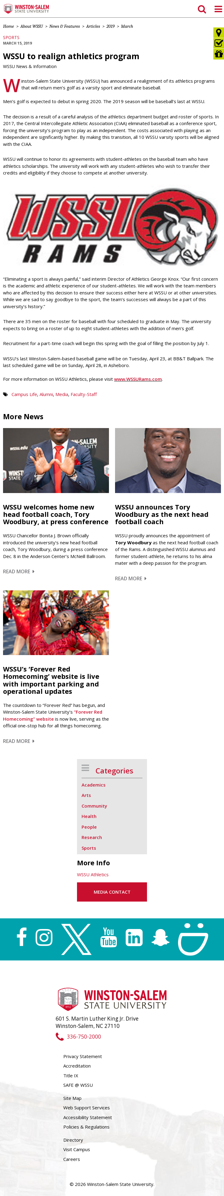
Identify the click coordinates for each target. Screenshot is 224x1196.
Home (8, 26)
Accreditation (77, 1066)
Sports (11, 37)
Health (89, 816)
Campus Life (24, 394)
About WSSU (31, 26)
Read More (18, 571)
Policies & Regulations (86, 1127)
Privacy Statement (82, 1056)
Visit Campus (76, 1149)
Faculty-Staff (84, 394)
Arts (86, 795)
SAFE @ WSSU (78, 1085)
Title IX (70, 1075)
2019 (111, 26)
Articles (93, 26)
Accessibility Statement (87, 1117)
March (127, 26)
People (89, 827)
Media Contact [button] (112, 892)
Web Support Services (86, 1107)
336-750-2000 (78, 1036)
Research (92, 837)
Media (61, 394)
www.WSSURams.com (138, 379)
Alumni (46, 394)
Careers (71, 1159)
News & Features (64, 26)
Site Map (72, 1098)
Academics (94, 785)
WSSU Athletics (93, 874)
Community (94, 806)
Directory (73, 1140)
